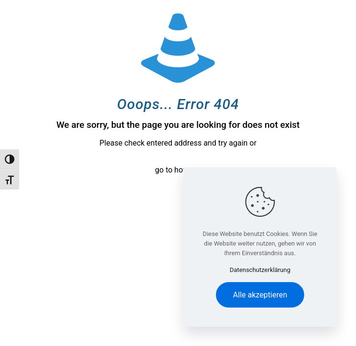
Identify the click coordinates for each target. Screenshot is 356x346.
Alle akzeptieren (260, 294)
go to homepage (183, 169)
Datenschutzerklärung (260, 269)
